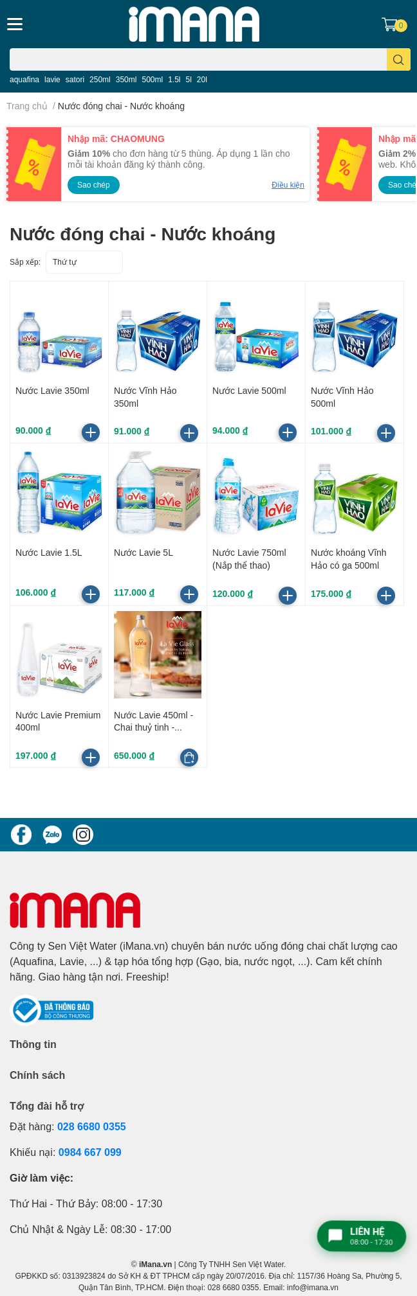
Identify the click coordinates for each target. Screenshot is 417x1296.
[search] (399, 59)
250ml (100, 79)
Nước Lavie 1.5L (48, 552)
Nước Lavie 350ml (52, 390)
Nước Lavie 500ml (249, 390)
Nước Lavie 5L (143, 552)
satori (75, 79)
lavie (52, 79)
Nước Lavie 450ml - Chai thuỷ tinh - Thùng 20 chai (153, 727)
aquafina (24, 79)
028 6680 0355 (91, 1126)
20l (202, 79)
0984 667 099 (90, 1152)
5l (189, 79)
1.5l (174, 79)
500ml (152, 79)
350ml (126, 79)
